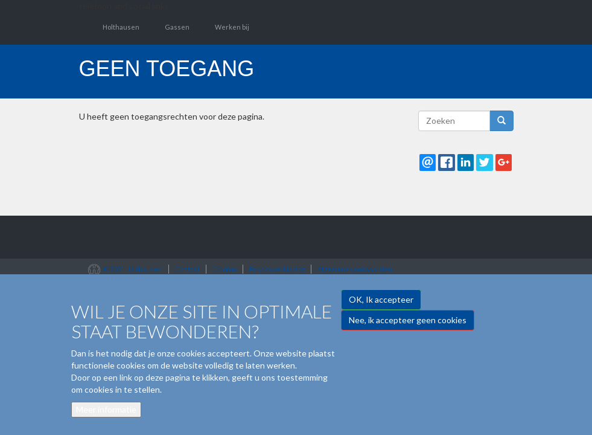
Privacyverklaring (277, 269)
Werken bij (232, 27)
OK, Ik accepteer (381, 306)
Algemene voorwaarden (354, 269)
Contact (187, 269)
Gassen (177, 27)
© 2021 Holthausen (132, 269)
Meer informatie (106, 416)
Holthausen (121, 27)
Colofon (224, 269)
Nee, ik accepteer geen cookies (407, 326)
